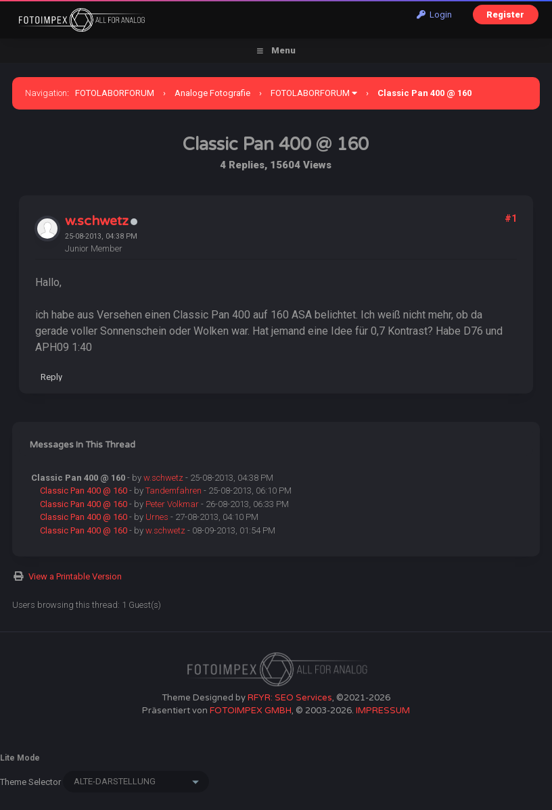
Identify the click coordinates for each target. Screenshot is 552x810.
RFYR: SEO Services (290, 697)
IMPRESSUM (383, 710)
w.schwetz (97, 221)
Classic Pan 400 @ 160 (83, 490)
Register (505, 14)
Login (434, 14)
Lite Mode (20, 758)
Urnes (156, 517)
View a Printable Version (75, 576)
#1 (511, 218)
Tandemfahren (173, 490)
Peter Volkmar (172, 504)
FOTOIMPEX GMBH (251, 710)
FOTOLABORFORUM (114, 93)
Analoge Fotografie (212, 93)
